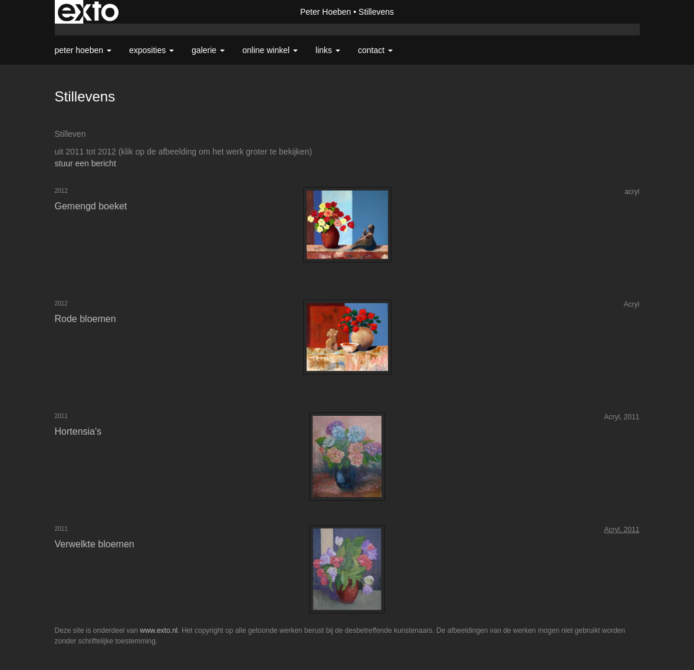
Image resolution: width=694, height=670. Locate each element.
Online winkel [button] (270, 50)
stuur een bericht (85, 163)
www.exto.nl (158, 630)
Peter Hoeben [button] (83, 50)
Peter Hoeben (325, 12)
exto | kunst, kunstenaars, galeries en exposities (88, 12)
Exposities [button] (151, 50)
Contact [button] (375, 50)
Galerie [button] (208, 50)
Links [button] (327, 50)
